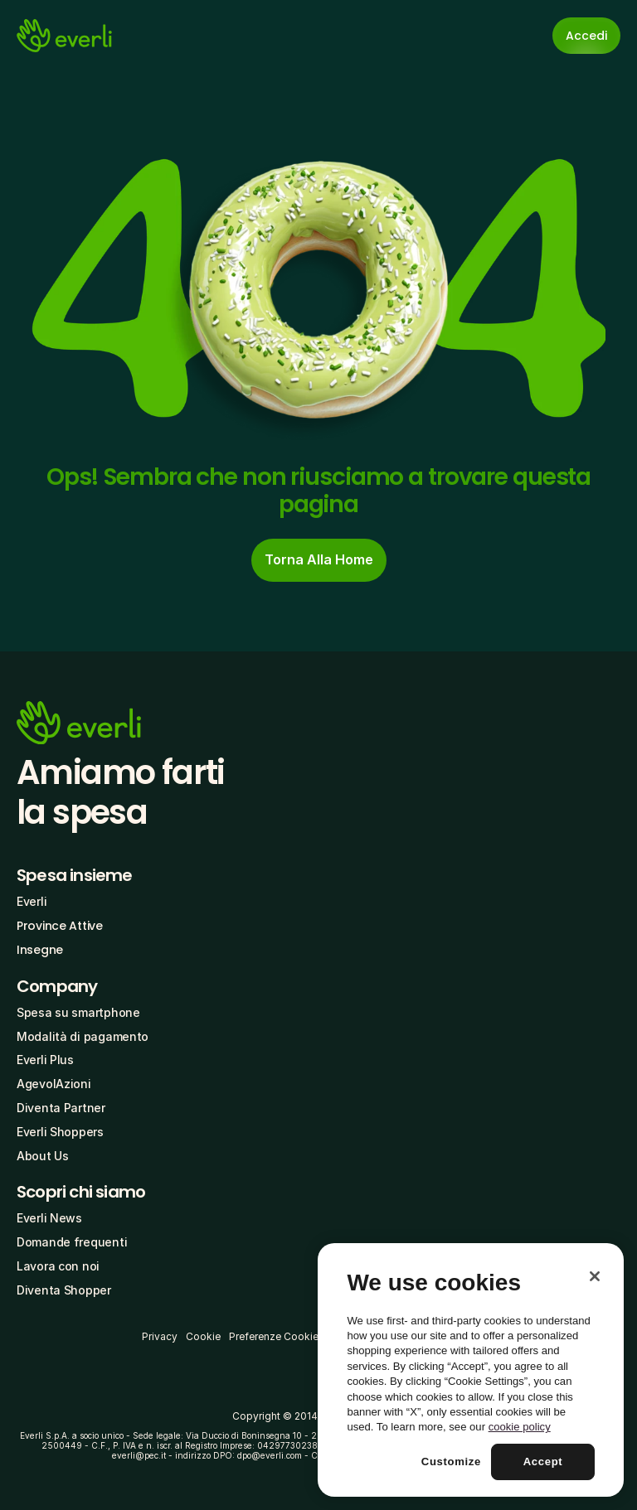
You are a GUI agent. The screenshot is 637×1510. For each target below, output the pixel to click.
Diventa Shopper (64, 1290)
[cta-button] (319, 560)
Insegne (40, 949)
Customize (451, 1461)
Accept (543, 1461)
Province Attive (60, 925)
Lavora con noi (58, 1266)
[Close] (594, 1276)
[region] (471, 1370)
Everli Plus (45, 1060)
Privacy (159, 1336)
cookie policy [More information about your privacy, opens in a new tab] (520, 1426)
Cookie (203, 1336)
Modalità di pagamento (82, 1036)
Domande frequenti (72, 1242)
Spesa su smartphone (78, 1012)
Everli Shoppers (60, 1132)
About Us (43, 1156)
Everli (31, 901)
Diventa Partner (61, 1108)
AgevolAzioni (54, 1084)
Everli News (49, 1218)
